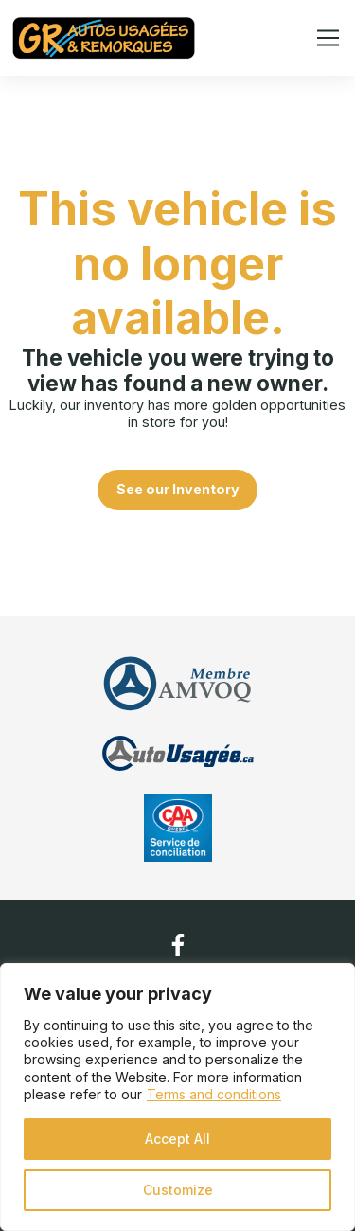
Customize (178, 1190)
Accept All (177, 1139)
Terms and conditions (214, 1094)
